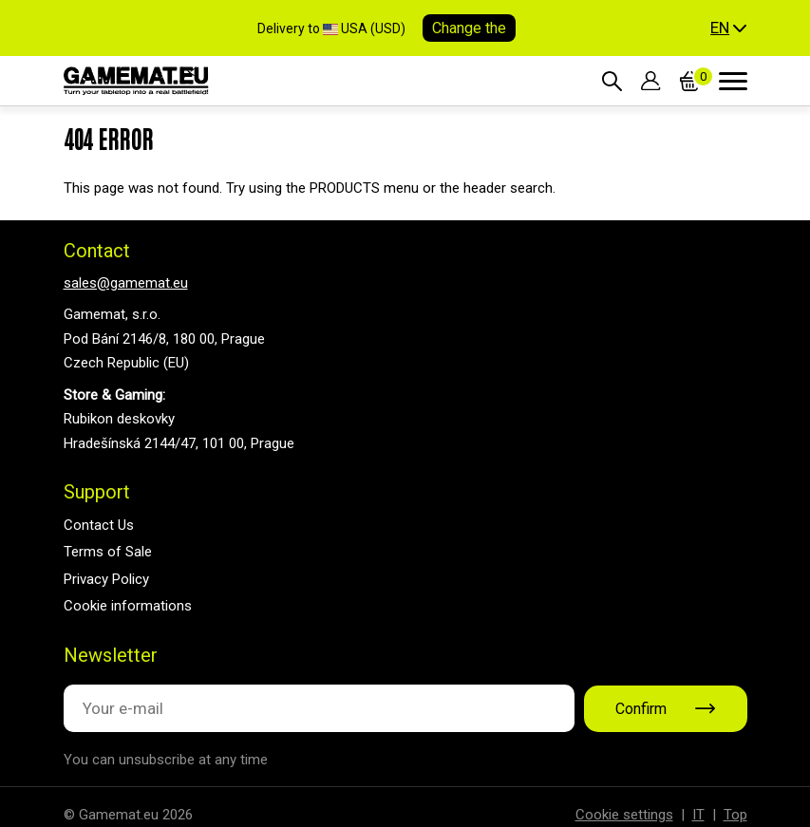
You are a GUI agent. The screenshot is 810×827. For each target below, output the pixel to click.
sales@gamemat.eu (126, 282)
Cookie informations (128, 605)
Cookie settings (624, 814)
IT (698, 814)
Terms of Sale (108, 551)
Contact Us (99, 525)
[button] (728, 28)
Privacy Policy (106, 579)
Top (735, 814)
